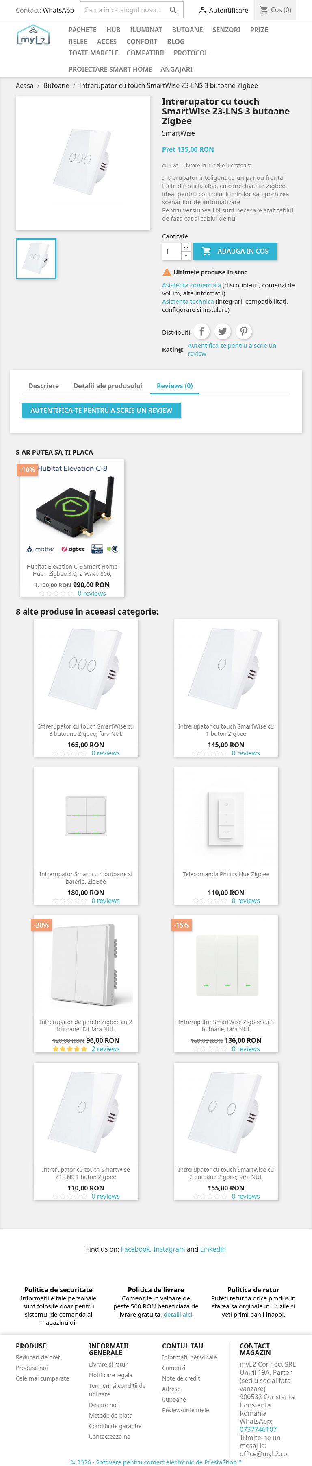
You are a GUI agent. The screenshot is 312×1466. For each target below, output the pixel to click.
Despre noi (103, 1405)
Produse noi (32, 1368)
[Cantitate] (172, 251)
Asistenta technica (188, 301)
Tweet (222, 331)
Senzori (226, 29)
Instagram (169, 1249)
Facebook (135, 1249)
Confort (141, 41)
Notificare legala (110, 1375)
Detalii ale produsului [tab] (108, 385)
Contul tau (182, 1345)
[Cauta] (132, 9)
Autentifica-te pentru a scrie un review (232, 349)
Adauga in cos (235, 251)
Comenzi (173, 1368)
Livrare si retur (108, 1364)
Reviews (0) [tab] (175, 385)
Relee (78, 41)
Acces (107, 41)
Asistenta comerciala (191, 285)
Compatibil (146, 52)
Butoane (187, 29)
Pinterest (244, 331)
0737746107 (258, 1429)
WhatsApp (58, 10)
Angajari (176, 69)
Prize (259, 29)
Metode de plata (110, 1415)
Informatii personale (189, 1357)
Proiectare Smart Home (110, 69)
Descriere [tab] (43, 385)
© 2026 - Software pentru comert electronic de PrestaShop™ (156, 1462)
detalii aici (178, 1314)
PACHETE (83, 29)
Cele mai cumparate (42, 1378)
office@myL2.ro (263, 1453)
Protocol (191, 52)
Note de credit (181, 1378)
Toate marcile (94, 52)
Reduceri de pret (38, 1357)
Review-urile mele (185, 1410)
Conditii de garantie (115, 1426)
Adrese (171, 1389)
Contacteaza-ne (109, 1436)
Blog (175, 41)
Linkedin (213, 1249)
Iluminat (146, 29)
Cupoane (174, 1399)
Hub (113, 29)
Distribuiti (201, 331)
